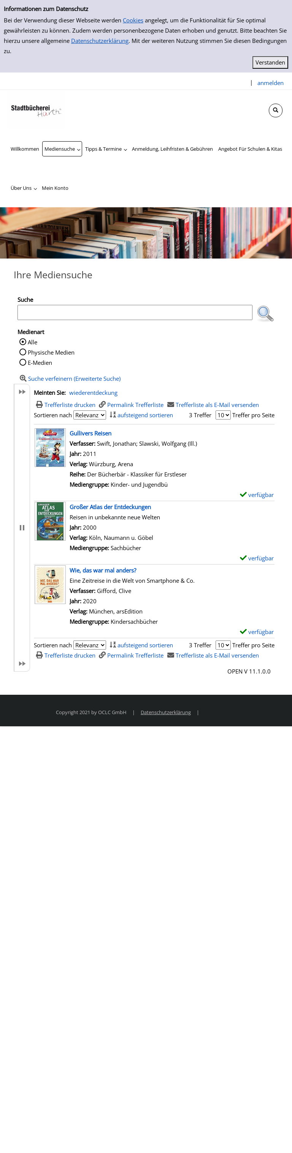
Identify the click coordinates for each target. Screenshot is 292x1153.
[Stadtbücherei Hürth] (36, 109)
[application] (62, 148)
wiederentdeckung (93, 392)
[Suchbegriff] (134, 312)
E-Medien (40, 362)
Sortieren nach (53, 415)
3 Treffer (200, 415)
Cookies (133, 20)
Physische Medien (51, 352)
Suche (25, 299)
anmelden (270, 83)
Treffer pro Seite (253, 415)
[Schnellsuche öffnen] (275, 110)
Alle (32, 342)
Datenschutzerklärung (100, 40)
